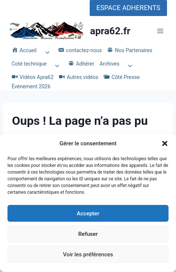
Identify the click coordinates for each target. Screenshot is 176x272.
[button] (165, 143)
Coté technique (29, 64)
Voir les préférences (88, 254)
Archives (109, 64)
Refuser (88, 234)
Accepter (88, 213)
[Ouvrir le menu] (160, 31)
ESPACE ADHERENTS (128, 8)
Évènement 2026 (31, 86)
